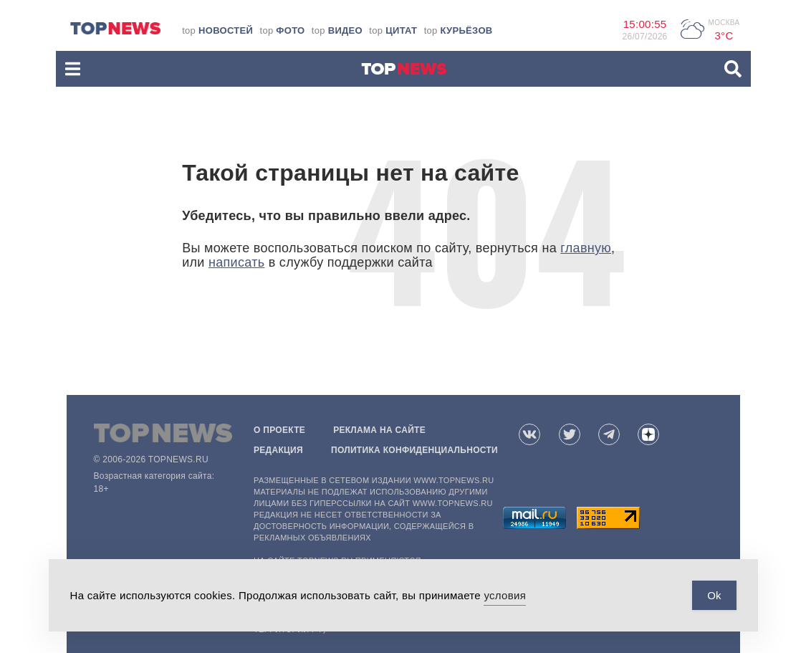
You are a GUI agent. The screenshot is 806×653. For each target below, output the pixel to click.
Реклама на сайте (379, 430)
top (217, 30)
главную (585, 248)
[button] (73, 69)
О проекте (279, 430)
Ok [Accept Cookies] (714, 595)
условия (505, 595)
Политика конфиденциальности (414, 450)
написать (236, 262)
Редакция (278, 450)
